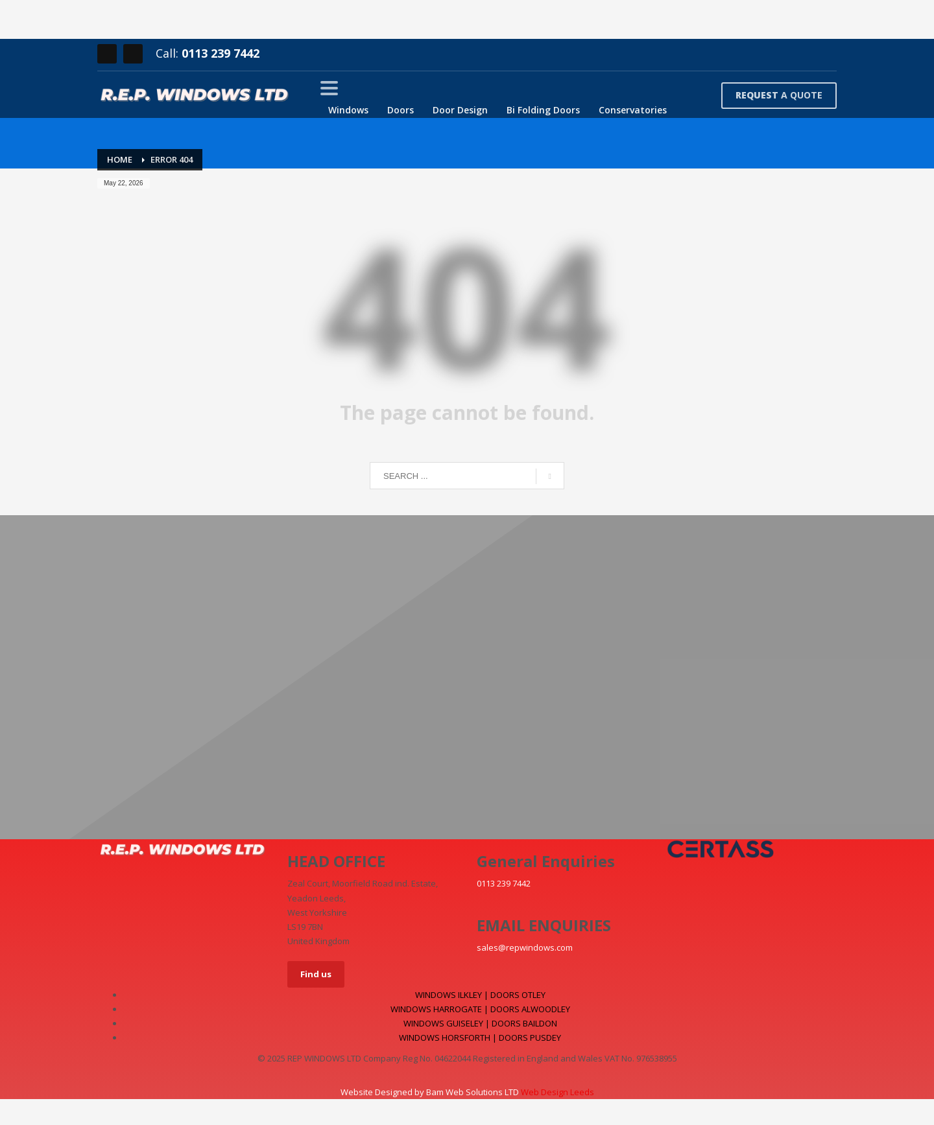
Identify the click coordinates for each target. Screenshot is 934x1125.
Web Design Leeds (557, 1092)
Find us (315, 974)
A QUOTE (779, 95)
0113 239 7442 (220, 53)
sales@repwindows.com (525, 947)
